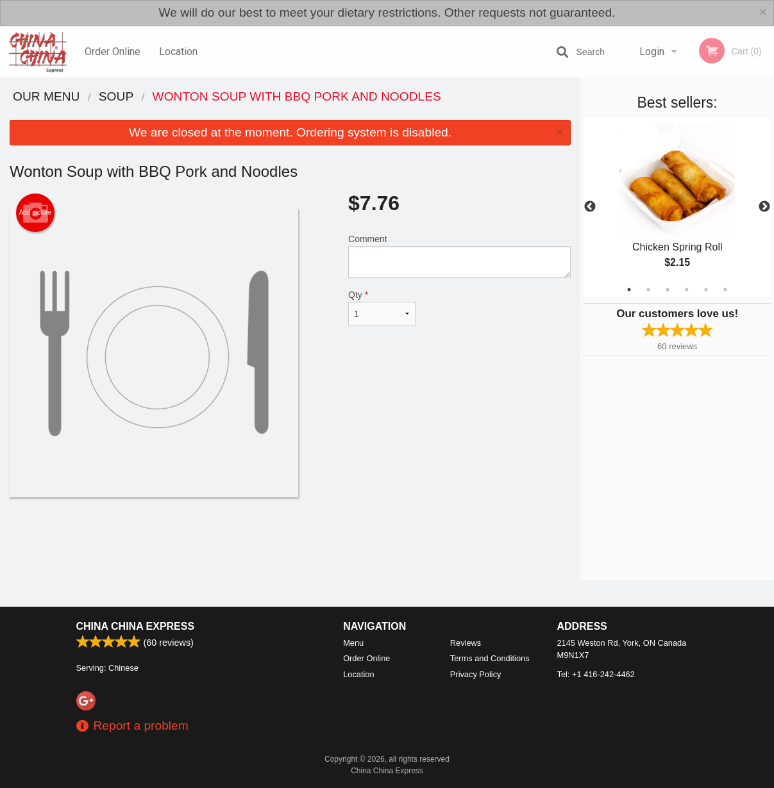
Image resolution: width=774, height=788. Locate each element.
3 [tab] (667, 289)
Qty (382, 307)
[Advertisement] (290, 539)
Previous (590, 207)
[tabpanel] (677, 207)
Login (651, 51)
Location (178, 51)
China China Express (135, 626)
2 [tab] (648, 289)
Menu (353, 643)
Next (764, 207)
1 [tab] (629, 289)
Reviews (465, 643)
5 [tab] (706, 289)
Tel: (596, 674)
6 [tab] (725, 289)
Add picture (35, 212)
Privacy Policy (475, 674)
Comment (459, 256)
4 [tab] (686, 289)
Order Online (112, 51)
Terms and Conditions (490, 658)
